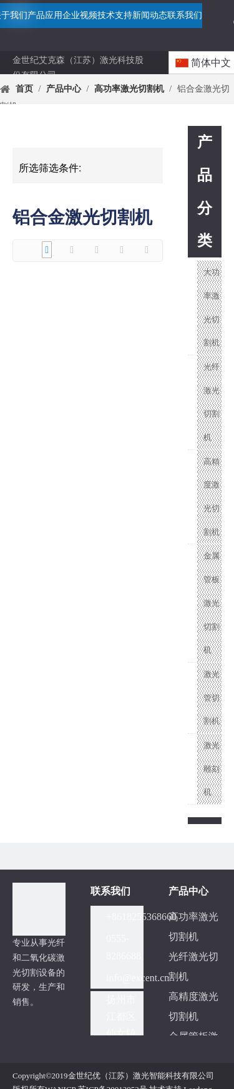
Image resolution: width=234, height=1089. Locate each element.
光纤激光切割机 (211, 402)
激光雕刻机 (211, 769)
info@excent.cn (137, 977)
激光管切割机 (211, 697)
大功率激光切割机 (211, 307)
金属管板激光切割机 (211, 603)
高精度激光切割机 (211, 497)
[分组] (39, 909)
